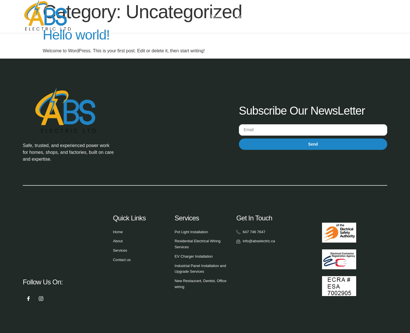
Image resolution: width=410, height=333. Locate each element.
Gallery (308, 16)
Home (217, 16)
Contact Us (338, 16)
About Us (243, 16)
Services (277, 16)
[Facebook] (28, 299)
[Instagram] (41, 299)
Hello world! (76, 34)
